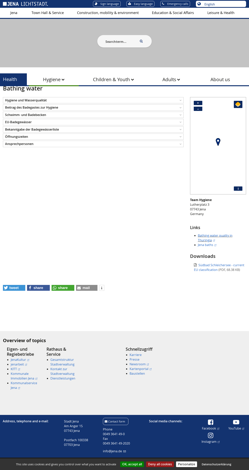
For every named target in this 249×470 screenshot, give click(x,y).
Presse (134, 359)
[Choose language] (223, 4)
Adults (169, 79)
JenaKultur (20, 360)
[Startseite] (7, 96)
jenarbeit (19, 364)
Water (68, 96)
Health (10, 79)
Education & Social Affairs (173, 13)
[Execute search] (141, 41)
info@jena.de (114, 451)
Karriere (136, 355)
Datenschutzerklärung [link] (216, 464)
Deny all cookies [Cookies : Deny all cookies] (160, 464)
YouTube (236, 428)
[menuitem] (14, 13)
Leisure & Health (220, 13)
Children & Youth (111, 79)
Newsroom (139, 364)
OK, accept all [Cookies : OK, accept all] (132, 464)
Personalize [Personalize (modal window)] (186, 464)
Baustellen (137, 373)
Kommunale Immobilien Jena (24, 376)
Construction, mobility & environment (108, 13)
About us (220, 79)
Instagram (211, 441)
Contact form (116, 421)
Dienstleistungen (62, 378)
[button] (93, 119)
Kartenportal (141, 369)
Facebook (210, 428)
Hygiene (51, 79)
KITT (15, 369)
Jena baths (207, 264)
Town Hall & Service (48, 13)
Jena (13, 13)
